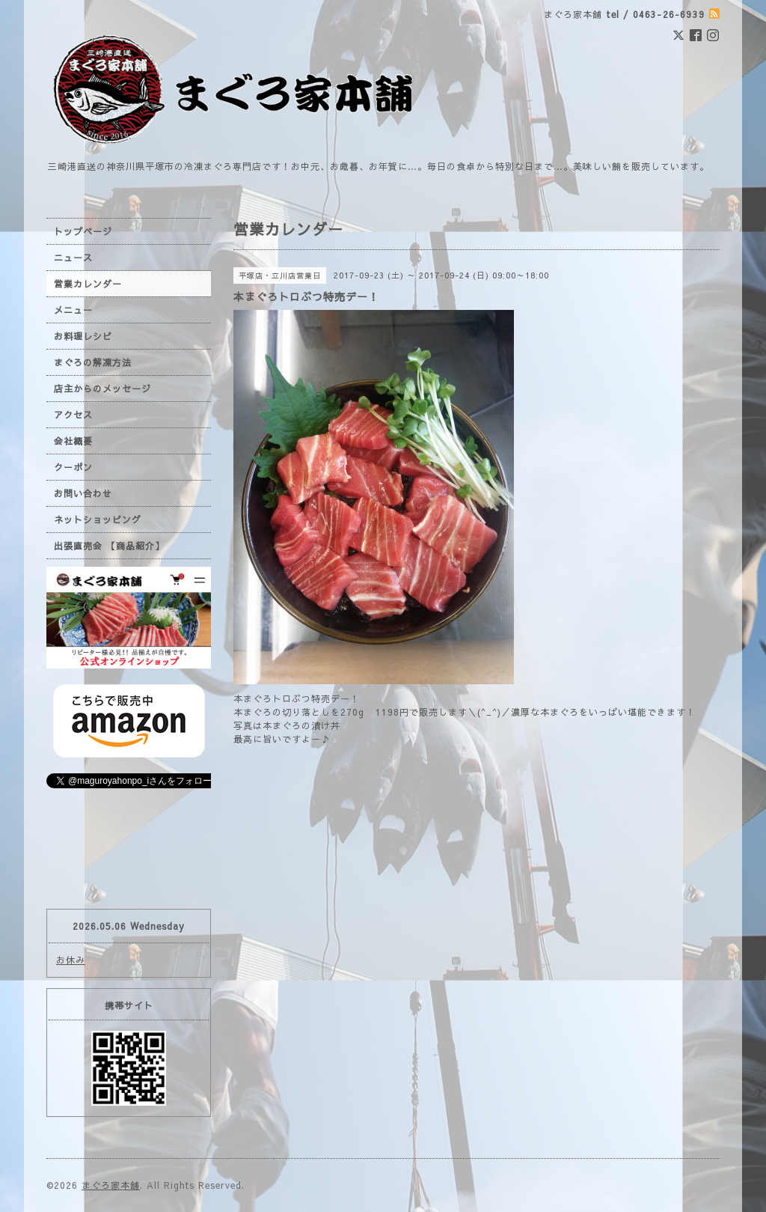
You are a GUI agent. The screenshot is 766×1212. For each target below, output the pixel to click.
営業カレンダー (88, 284)
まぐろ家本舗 (111, 1185)
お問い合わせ (83, 493)
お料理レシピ (83, 336)
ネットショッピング (97, 520)
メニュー (73, 310)
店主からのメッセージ (102, 389)
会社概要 (73, 441)
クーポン (73, 467)
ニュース (73, 258)
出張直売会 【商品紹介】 (109, 546)
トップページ (83, 231)
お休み (70, 960)
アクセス (73, 415)
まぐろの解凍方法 (93, 362)
